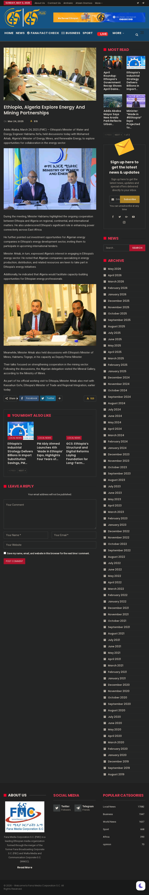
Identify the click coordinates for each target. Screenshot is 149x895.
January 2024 (117, 448)
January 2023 (117, 525)
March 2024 (116, 435)
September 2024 (119, 397)
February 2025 (117, 365)
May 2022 (114, 576)
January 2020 (117, 755)
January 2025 (117, 371)
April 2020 (115, 736)
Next (22, 470)
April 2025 (115, 352)
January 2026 (117, 294)
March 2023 (116, 512)
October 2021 (117, 621)
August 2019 (116, 774)
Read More (24, 867)
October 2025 (117, 313)
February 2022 (117, 595)
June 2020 (115, 723)
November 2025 (118, 307)
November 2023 (118, 461)
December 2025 (119, 301)
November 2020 (119, 691)
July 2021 (114, 640)
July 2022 (114, 563)
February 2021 (117, 672)
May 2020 (114, 729)
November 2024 (119, 384)
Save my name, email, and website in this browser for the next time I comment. (48, 553)
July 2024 (114, 409)
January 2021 (117, 678)
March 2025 (116, 358)
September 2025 (119, 320)
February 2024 (118, 441)
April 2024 (115, 429)
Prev (12, 470)
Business (70, 33)
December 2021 (118, 608)
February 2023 (117, 518)
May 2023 (114, 499)
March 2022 (116, 589)
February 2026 (117, 288)
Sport (88, 33)
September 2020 (119, 704)
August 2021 (116, 633)
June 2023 (115, 493)
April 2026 (115, 275)
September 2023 (119, 473)
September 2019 (119, 768)
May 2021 (114, 653)
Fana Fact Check (43, 33)
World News (109, 821)
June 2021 (114, 646)
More (99, 3)
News (20, 33)
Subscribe (130, 199)
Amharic (68, 3)
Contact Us (54, 3)
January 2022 (117, 601)
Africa (106, 836)
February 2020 (118, 749)
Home (8, 33)
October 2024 (117, 390)
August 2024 (116, 403)
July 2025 (114, 333)
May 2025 (114, 345)
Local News (15, 437)
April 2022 (115, 582)
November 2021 (118, 614)
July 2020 (114, 717)
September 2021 (119, 627)
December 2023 (119, 454)
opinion (107, 844)
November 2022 (118, 537)
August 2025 (116, 326)
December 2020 (119, 685)
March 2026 (116, 281)
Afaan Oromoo (84, 3)
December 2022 (119, 531)
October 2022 (117, 544)
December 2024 (119, 377)
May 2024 (114, 422)
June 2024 (115, 416)
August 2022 (116, 557)
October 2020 (117, 697)
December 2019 (118, 761)
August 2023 (116, 480)
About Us (40, 3)
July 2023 (114, 486)
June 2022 (115, 569)
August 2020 (116, 710)
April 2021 (114, 659)
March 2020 (116, 742)
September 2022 (119, 550)
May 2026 (114, 269)
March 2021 (115, 665)
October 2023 (117, 467)
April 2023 (115, 505)
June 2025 (115, 339)
